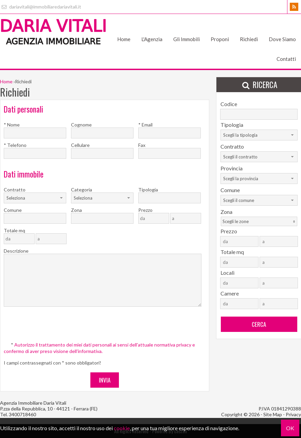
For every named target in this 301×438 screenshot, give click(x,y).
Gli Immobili (186, 39)
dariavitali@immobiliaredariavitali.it (40, 7)
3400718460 (22, 414)
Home (123, 39)
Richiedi (249, 39)
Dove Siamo (282, 39)
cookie (122, 428)
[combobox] (35, 197)
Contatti (286, 59)
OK (290, 428)
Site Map (272, 414)
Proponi (220, 39)
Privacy (293, 414)
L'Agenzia (151, 39)
